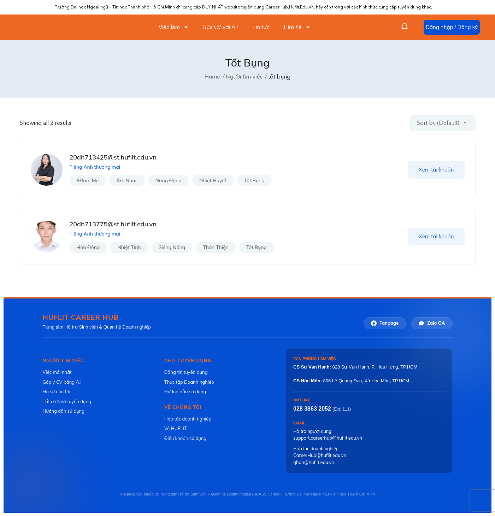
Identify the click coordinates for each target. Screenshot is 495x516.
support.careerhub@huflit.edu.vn (327, 438)
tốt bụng (254, 180)
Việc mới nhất (57, 372)
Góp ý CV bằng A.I (62, 382)
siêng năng (172, 247)
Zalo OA (432, 323)
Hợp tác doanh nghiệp (187, 419)
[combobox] (442, 123)
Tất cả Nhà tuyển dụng (67, 401)
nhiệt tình (129, 247)
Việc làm (174, 27)
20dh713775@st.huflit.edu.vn (113, 224)
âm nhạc (126, 180)
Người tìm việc (244, 76)
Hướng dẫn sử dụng (63, 411)
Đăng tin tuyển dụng (186, 372)
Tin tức (261, 27)
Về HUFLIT (175, 428)
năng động (168, 180)
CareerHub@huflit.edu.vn (319, 455)
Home (212, 76)
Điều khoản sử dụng (185, 438)
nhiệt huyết (212, 180)
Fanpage (385, 323)
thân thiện (216, 247)
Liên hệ (297, 27)
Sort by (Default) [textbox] (438, 123)
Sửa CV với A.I (220, 27)
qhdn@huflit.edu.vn (313, 462)
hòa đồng (88, 247)
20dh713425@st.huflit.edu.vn (113, 157)
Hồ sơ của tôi (56, 391)
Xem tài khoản (436, 169)
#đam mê (88, 180)
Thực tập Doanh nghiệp (189, 382)
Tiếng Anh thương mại (95, 167)
